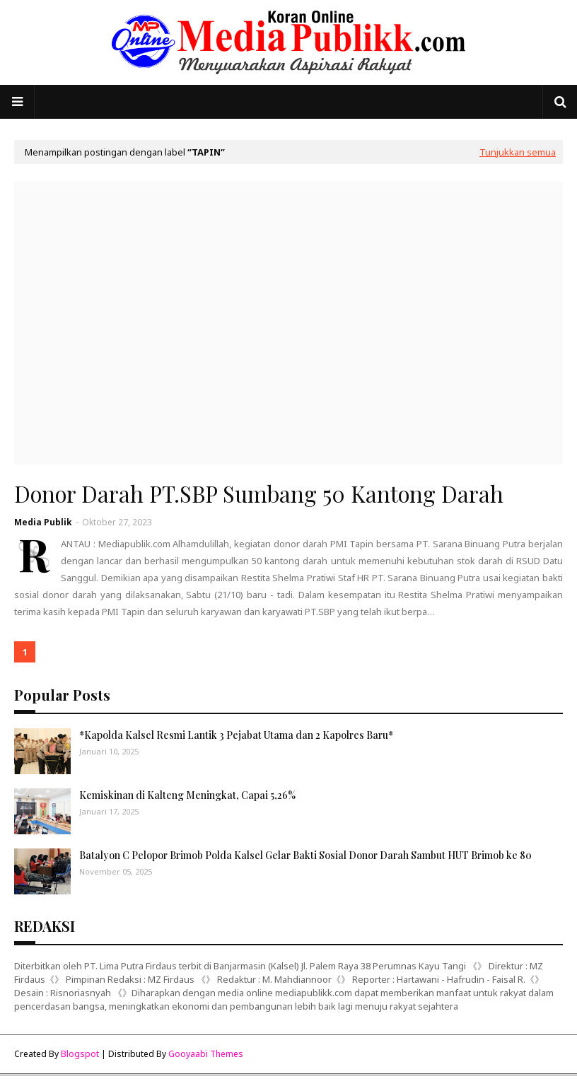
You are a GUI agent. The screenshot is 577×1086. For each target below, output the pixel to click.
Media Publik (43, 522)
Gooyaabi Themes (205, 1054)
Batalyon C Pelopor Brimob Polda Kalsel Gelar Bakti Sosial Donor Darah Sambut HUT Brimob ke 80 (305, 855)
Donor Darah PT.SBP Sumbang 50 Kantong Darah (258, 493)
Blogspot (80, 1054)
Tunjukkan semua (517, 152)
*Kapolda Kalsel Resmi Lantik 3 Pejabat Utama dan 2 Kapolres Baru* (236, 735)
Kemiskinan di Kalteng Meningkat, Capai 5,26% (187, 795)
